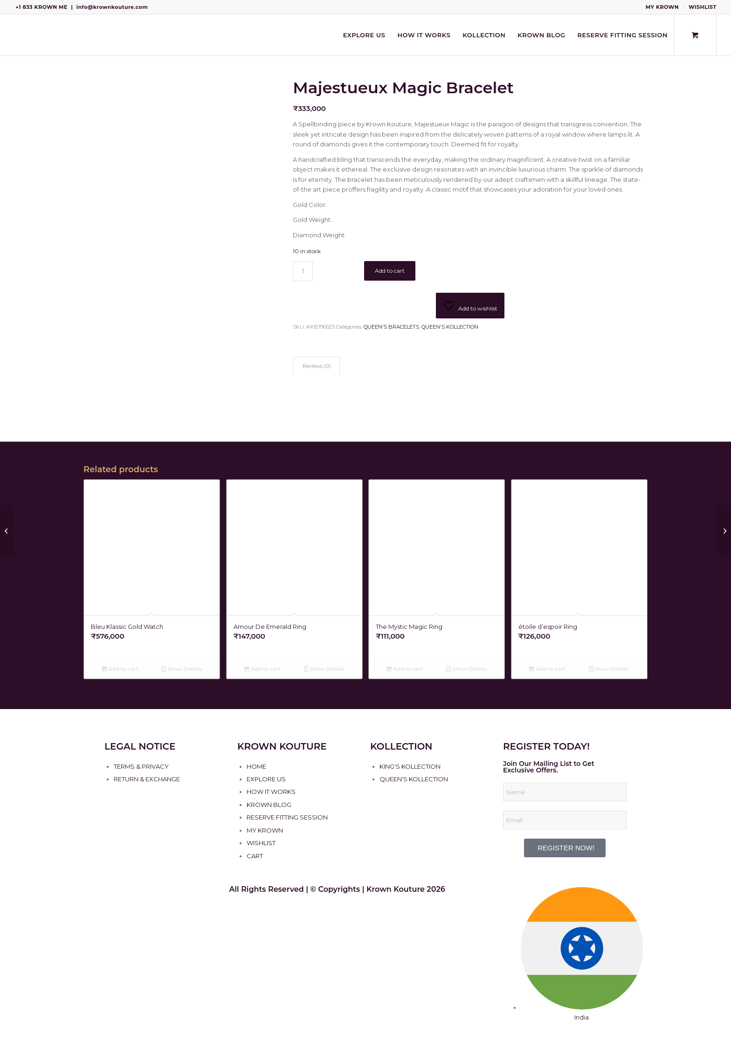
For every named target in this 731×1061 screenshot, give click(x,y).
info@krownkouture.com (112, 7)
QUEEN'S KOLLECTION (449, 327)
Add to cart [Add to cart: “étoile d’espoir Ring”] (546, 670)
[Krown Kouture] (14, 34)
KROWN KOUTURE (282, 746)
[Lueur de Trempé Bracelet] (7, 530)
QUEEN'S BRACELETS (391, 327)
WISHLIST (703, 7)
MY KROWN (662, 7)
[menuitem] (662, 7)
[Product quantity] (303, 271)
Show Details (181, 670)
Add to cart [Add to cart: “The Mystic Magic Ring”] (404, 670)
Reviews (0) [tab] (317, 366)
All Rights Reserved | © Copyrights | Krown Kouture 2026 (337, 889)
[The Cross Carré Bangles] (724, 530)
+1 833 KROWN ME (41, 7)
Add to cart (390, 270)
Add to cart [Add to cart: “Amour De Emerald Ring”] (261, 670)
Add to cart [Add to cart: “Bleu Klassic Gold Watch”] (119, 670)
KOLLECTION (401, 746)
